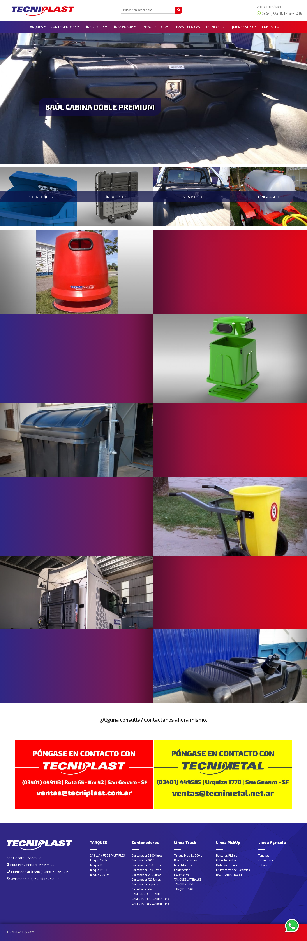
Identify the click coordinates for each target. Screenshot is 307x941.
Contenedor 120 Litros (146, 879)
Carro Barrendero (143, 889)
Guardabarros (183, 865)
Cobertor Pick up (227, 860)
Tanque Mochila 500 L (188, 855)
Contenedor (182, 870)
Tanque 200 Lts (100, 874)
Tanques (263, 855)
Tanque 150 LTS (99, 870)
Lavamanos (181, 874)
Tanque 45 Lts (99, 860)
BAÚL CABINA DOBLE (229, 874)
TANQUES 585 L (184, 884)
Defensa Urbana (226, 865)
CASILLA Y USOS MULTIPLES (107, 855)
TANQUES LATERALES (187, 879)
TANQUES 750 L (184, 889)
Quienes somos (244, 27)
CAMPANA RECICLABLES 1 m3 (150, 899)
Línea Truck (96, 27)
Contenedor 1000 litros (147, 860)
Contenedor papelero (146, 884)
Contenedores (65, 27)
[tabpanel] (153, 98)
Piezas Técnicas (186, 27)
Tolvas (262, 865)
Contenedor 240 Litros (146, 874)
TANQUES (37, 27)
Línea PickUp (124, 27)
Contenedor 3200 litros (147, 855)
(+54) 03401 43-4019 (279, 13)
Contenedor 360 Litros (146, 870)
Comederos (266, 860)
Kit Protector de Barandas (233, 870)
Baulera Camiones (186, 860)
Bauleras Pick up (226, 855)
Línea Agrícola (154, 27)
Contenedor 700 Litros (146, 865)
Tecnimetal (215, 27)
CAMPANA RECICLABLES (147, 894)
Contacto (270, 27)
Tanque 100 (97, 865)
